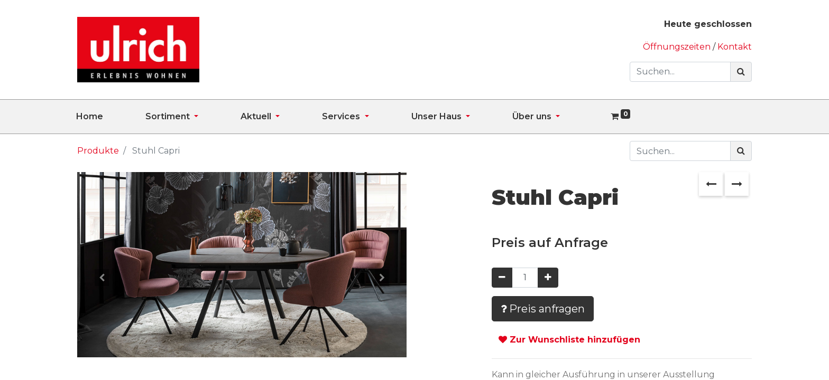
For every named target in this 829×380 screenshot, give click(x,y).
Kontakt (734, 47)
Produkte (98, 151)
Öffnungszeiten (678, 47)
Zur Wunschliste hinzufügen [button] (569, 340)
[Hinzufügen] (548, 278)
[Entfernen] (502, 278)
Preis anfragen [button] (543, 308)
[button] (101, 278)
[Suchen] (741, 72)
